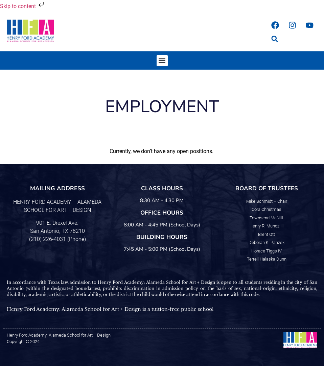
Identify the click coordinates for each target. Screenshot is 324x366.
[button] (275, 39)
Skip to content (22, 6)
